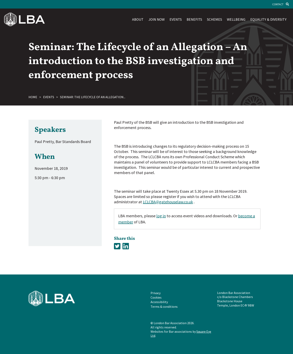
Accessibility (159, 302)
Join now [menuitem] (156, 19)
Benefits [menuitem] (194, 19)
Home (32, 97)
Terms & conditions (164, 307)
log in (161, 215)
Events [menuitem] (175, 19)
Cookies (156, 297)
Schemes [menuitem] (214, 19)
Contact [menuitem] (277, 4)
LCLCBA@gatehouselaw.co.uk (168, 201)
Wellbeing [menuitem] (236, 19)
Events (48, 97)
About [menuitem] (137, 19)
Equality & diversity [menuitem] (268, 19)
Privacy (156, 293)
